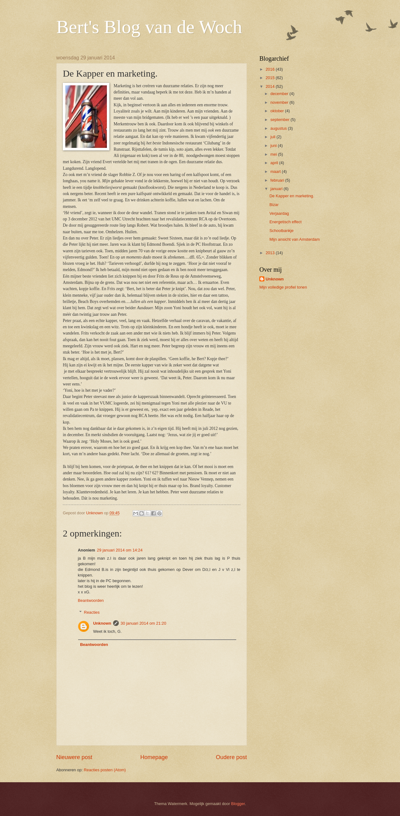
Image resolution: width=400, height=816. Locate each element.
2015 (271, 77)
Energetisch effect (285, 221)
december (279, 93)
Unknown (102, 623)
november (279, 102)
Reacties (92, 612)
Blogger (238, 803)
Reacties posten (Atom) (105, 770)
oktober (277, 110)
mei (274, 154)
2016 (271, 69)
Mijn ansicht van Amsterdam (294, 239)
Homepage (154, 757)
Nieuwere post (74, 757)
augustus (279, 128)
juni (274, 145)
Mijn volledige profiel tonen (283, 287)
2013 (271, 252)
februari (277, 180)
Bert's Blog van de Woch (149, 27)
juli (273, 136)
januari (276, 188)
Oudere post (231, 757)
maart (276, 171)
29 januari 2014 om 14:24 (119, 550)
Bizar (273, 204)
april (274, 162)
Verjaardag (279, 213)
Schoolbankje (281, 230)
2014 (271, 86)
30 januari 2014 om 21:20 (143, 623)
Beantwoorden (91, 600)
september (280, 119)
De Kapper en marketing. (291, 196)
